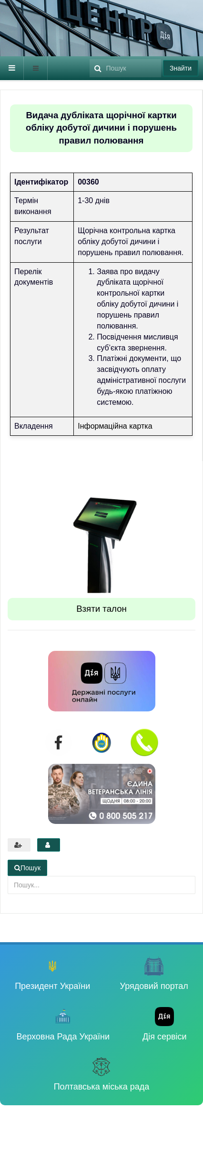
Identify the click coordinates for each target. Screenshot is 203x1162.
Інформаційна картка (115, 426)
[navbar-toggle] (12, 68)
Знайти (181, 68)
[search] (125, 68)
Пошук (27, 868)
